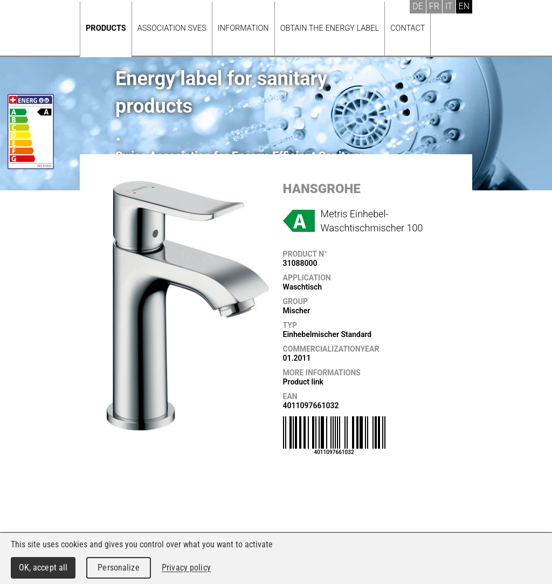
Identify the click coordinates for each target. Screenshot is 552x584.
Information (243, 28)
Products (106, 28)
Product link (303, 381)
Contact (407, 28)
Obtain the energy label (330, 28)
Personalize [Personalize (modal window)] (118, 567)
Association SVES (171, 28)
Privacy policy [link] (186, 567)
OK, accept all (43, 567)
